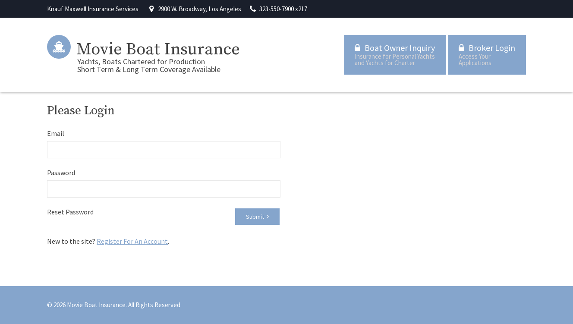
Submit (257, 216)
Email (55, 133)
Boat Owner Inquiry (395, 54)
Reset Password (70, 212)
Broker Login (487, 54)
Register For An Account (132, 241)
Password (61, 172)
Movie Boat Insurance (158, 49)
